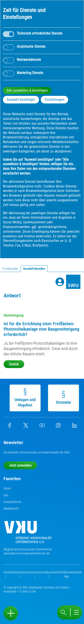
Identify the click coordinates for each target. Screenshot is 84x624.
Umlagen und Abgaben (24, 397)
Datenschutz (25, 572)
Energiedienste (12, 502)
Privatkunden (10, 268)
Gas (6, 495)
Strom (7, 488)
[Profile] (59, 281)
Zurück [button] (14, 364)
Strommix (63, 398)
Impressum (39, 572)
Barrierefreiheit (55, 572)
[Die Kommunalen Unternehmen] (28, 533)
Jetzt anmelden (20, 465)
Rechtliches (10, 572)
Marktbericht (11, 508)
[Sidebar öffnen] (11, 613)
